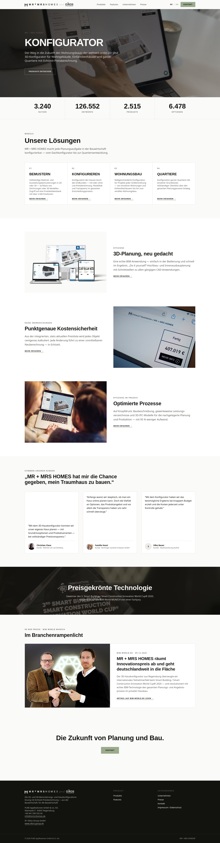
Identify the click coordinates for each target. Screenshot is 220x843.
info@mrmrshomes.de (35, 816)
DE (171, 4)
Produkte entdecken (40, 71)
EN (177, 4)
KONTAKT (187, 4)
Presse (143, 4)
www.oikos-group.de (34, 823)
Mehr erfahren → (38, 199)
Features (114, 4)
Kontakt (161, 803)
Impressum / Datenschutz (170, 807)
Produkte (101, 4)
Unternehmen (129, 4)
